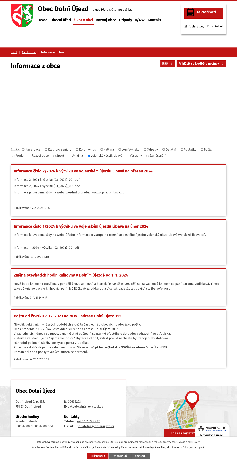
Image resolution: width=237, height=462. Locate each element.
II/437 (140, 20)
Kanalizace (32, 149)
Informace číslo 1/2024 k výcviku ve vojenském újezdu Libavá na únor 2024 (81, 226)
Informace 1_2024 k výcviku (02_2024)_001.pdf (46, 248)
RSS (167, 63)
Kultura (108, 149)
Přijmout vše (98, 455)
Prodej (19, 156)
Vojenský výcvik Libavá (106, 156)
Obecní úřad (60, 20)
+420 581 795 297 (88, 421)
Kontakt (154, 20)
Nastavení (140, 455)
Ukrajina (77, 156)
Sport (60, 156)
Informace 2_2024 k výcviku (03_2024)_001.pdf (46, 180)
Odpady (125, 20)
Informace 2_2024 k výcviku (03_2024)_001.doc (47, 186)
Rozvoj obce (106, 20)
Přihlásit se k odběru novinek (201, 63)
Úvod (43, 20)
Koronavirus (87, 149)
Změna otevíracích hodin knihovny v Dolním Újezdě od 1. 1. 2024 (71, 275)
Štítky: (15, 149)
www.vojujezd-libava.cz (108, 192)
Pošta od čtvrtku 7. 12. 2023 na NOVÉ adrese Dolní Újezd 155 (67, 316)
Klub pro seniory (59, 149)
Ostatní (171, 149)
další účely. (194, 442)
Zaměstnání (158, 156)
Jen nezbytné (120, 455)
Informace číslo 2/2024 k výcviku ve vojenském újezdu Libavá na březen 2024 (83, 171)
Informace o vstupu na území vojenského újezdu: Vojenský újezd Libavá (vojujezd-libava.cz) (140, 235)
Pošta (208, 149)
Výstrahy (136, 156)
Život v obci (83, 20)
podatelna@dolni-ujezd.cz (95, 426)
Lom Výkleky (130, 149)
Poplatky (190, 149)
